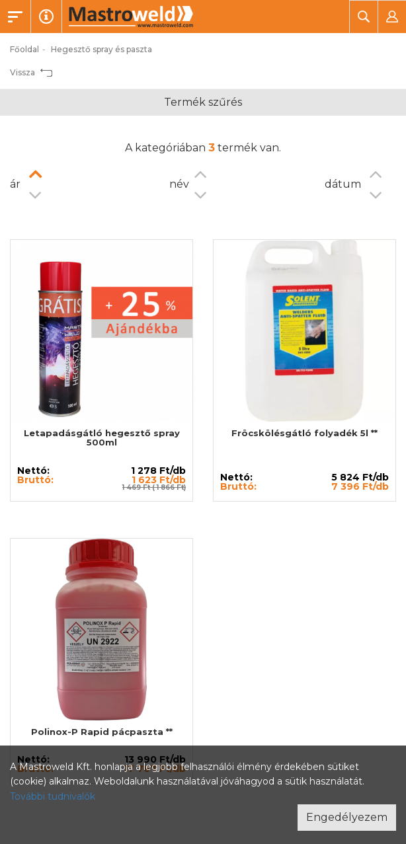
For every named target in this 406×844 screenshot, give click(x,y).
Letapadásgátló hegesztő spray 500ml (102, 437)
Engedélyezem (346, 817)
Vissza (31, 72)
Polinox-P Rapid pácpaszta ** (102, 731)
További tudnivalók (52, 796)
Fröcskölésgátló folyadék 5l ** (304, 433)
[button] (363, 16)
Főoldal (24, 49)
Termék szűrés (203, 102)
